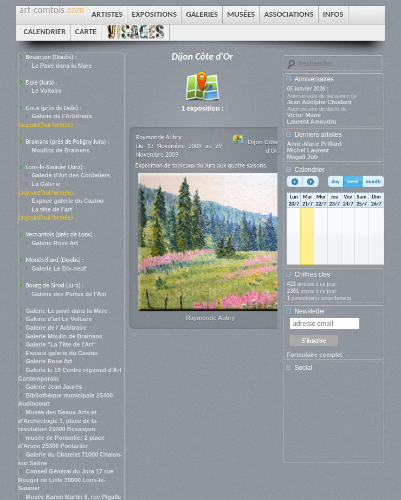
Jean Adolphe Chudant (319, 102)
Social (303, 367)
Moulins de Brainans (60, 150)
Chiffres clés (312, 274)
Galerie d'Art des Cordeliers (70, 175)
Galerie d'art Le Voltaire (58, 319)
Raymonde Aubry (210, 318)
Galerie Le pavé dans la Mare (66, 310)
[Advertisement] (335, 420)
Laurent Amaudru (311, 121)
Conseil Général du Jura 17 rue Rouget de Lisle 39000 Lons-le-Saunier (66, 479)
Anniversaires (314, 79)
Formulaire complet (314, 354)
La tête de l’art (51, 209)
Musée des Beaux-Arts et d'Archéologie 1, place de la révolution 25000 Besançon (57, 420)
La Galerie (45, 184)
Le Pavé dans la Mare (61, 65)
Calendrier (309, 170)
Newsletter (309, 311)
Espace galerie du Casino (67, 200)
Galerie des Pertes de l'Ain (68, 294)
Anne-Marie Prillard (314, 143)
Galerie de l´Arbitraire (56, 327)
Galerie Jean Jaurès (53, 386)
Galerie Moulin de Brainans (63, 336)
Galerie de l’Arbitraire (61, 116)
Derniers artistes (317, 134)
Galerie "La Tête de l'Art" (60, 344)
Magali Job (302, 156)
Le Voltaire (46, 90)
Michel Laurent (308, 150)
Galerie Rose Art (54, 243)
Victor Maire (304, 115)
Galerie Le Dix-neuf (58, 268)
